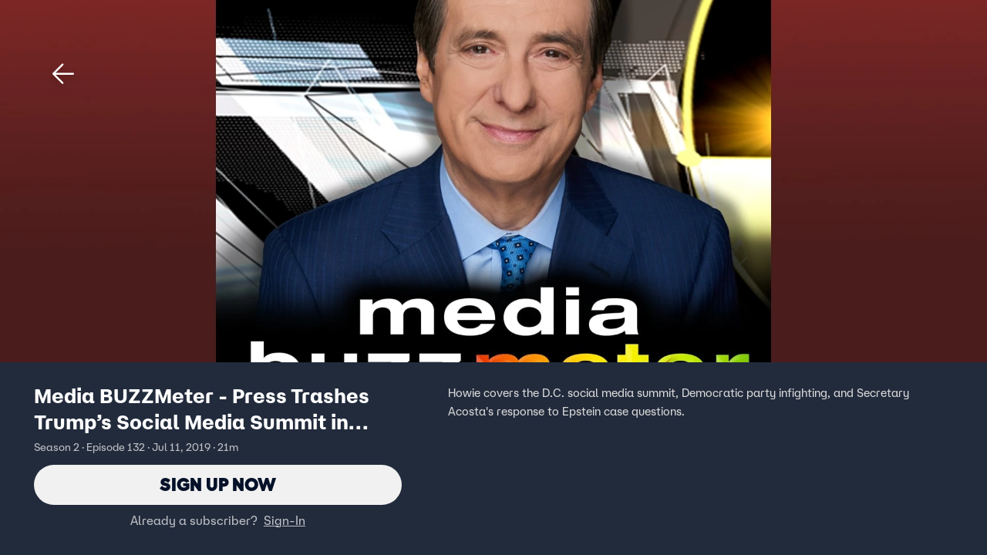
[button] (63, 74)
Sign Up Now (218, 484)
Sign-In (284, 520)
